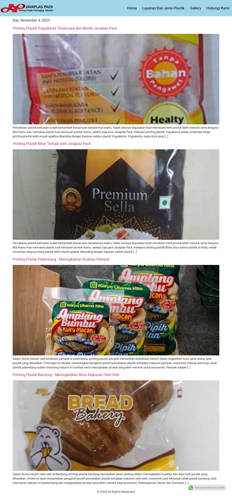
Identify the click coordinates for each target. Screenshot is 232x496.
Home (132, 8)
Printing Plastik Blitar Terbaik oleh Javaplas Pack (52, 144)
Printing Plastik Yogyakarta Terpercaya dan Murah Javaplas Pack (65, 28)
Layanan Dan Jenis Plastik (163, 8)
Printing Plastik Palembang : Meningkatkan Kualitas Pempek (61, 259)
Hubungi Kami (218, 8)
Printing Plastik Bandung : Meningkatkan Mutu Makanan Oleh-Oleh (66, 375)
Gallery (195, 8)
